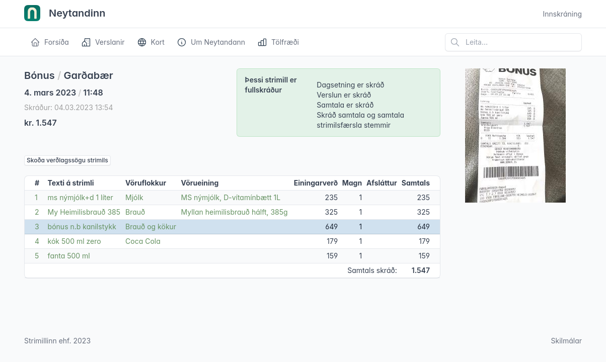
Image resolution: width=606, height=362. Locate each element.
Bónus (39, 75)
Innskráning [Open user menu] (562, 14)
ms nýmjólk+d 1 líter (80, 197)
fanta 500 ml (69, 255)
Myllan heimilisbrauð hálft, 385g (234, 212)
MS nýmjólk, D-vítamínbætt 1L (231, 197)
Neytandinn (65, 14)
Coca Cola (143, 241)
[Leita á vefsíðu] (513, 42)
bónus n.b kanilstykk (82, 226)
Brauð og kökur (150, 226)
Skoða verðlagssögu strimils (67, 160)
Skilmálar (566, 340)
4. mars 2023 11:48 (63, 92)
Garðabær (88, 75)
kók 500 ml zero (74, 241)
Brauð (135, 212)
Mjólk (134, 197)
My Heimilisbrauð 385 (84, 212)
